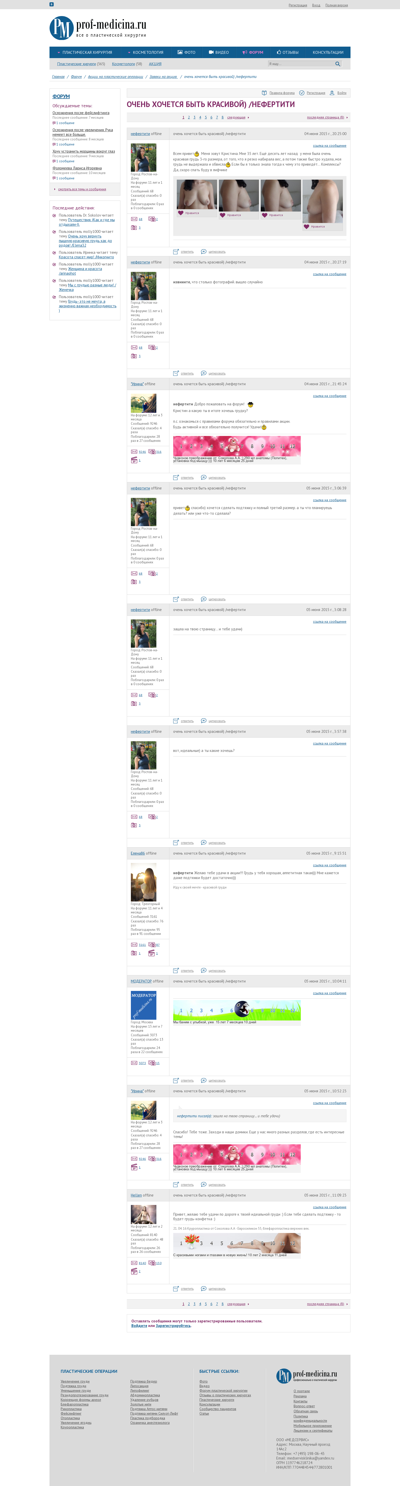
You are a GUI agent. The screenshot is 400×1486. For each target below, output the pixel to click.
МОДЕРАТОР (141, 981)
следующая (236, 117)
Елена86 (138, 853)
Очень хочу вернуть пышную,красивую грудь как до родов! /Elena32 (85, 241)
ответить (183, 251)
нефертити (140, 133)
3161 (138, 945)
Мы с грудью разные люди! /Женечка (87, 287)
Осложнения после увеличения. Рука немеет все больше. (83, 132)
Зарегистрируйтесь (173, 1325)
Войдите (139, 1325)
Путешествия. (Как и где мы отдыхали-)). (87, 222)
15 (154, 1063)
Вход (344, 5)
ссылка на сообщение (329, 145)
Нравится (188, 213)
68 (136, 219)
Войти (338, 93)
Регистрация (325, 5)
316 (154, 452)
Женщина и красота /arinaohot (80, 271)
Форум (61, 96)
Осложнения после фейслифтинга (81, 112)
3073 (138, 1063)
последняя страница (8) (325, 117)
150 (154, 1263)
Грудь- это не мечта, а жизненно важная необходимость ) (88, 306)
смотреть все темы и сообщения (80, 189)
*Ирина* (137, 383)
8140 (138, 1263)
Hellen (136, 1195)
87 (154, 945)
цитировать (213, 251)
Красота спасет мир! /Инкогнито (86, 257)
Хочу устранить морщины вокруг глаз (84, 151)
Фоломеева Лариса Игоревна (77, 168)
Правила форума (278, 93)
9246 (138, 452)
